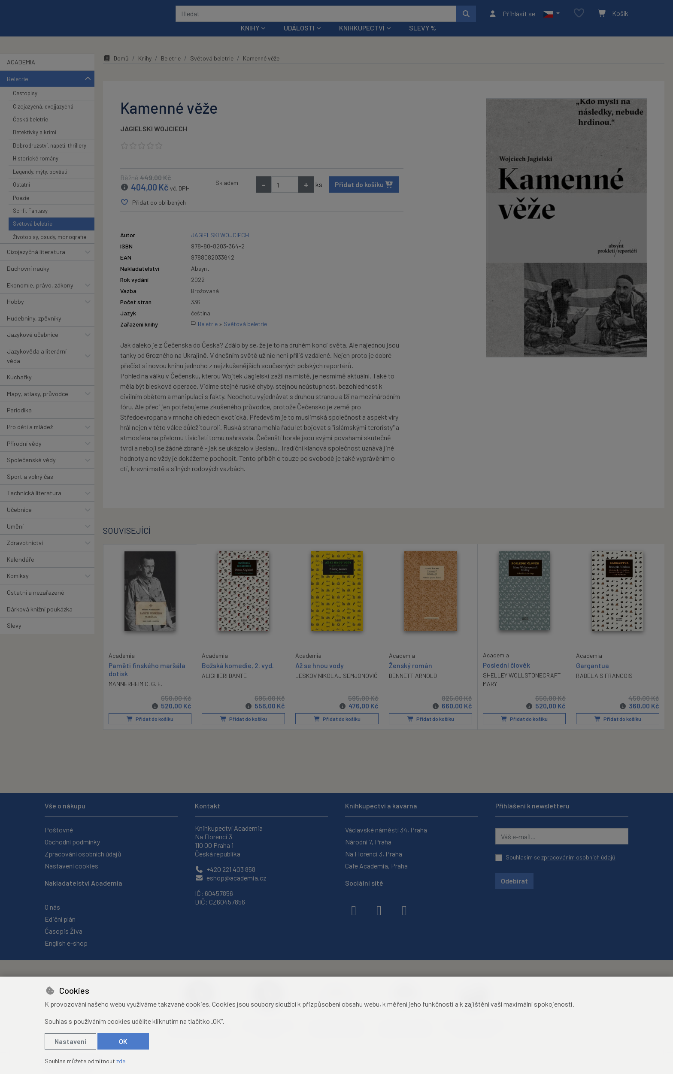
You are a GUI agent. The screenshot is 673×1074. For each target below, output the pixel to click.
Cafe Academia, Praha (376, 866)
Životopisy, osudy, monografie (49, 248)
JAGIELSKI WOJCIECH (153, 140)
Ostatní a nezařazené (35, 604)
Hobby (15, 313)
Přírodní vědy (24, 454)
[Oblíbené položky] (579, 19)
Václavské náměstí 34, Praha (386, 830)
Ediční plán (60, 919)
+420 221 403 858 (225, 869)
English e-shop (66, 943)
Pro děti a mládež (30, 438)
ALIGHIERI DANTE (224, 687)
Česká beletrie (30, 130)
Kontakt (207, 806)
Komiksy (18, 587)
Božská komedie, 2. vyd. (238, 676)
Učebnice (19, 521)
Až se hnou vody (319, 676)
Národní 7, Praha (368, 842)
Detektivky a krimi (34, 143)
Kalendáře (20, 571)
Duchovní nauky (28, 280)
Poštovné (59, 830)
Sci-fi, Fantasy (30, 222)
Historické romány (35, 169)
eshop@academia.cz (231, 878)
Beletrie (17, 90)
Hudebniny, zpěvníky (34, 329)
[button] (551, 19)
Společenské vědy (31, 471)
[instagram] (379, 909)
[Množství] (284, 196)
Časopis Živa (63, 931)
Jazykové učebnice (32, 346)
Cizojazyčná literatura (36, 263)
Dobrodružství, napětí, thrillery (49, 157)
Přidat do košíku (364, 196)
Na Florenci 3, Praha (373, 854)
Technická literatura (34, 504)
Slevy (14, 637)
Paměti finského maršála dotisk (147, 680)
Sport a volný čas (30, 488)
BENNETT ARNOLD (413, 687)
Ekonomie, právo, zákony (40, 296)
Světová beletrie (32, 235)
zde (120, 1061)
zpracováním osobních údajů (578, 857)
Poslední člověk (506, 676)
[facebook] (353, 909)
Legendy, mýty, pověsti (40, 183)
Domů (116, 69)
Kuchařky (19, 388)
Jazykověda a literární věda (37, 367)
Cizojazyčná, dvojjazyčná (43, 117)
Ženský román (410, 676)
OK (123, 1041)
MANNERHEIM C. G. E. (135, 695)
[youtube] (404, 909)
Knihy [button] (250, 39)
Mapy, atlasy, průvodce (37, 405)
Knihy (145, 69)
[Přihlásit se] (511, 19)
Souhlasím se (560, 857)
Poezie (21, 209)
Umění (15, 537)
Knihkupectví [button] (362, 39)
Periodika (19, 421)
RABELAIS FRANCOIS (604, 687)
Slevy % (422, 39)
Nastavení (70, 1041)
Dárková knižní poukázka (40, 620)
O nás (52, 907)
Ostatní (21, 196)
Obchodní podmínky (72, 842)
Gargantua (592, 676)
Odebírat (514, 881)
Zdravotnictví (25, 554)
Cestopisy (25, 104)
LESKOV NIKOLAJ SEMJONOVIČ (336, 687)
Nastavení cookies (71, 866)
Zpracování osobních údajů (83, 854)
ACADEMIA (21, 73)
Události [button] (299, 39)
